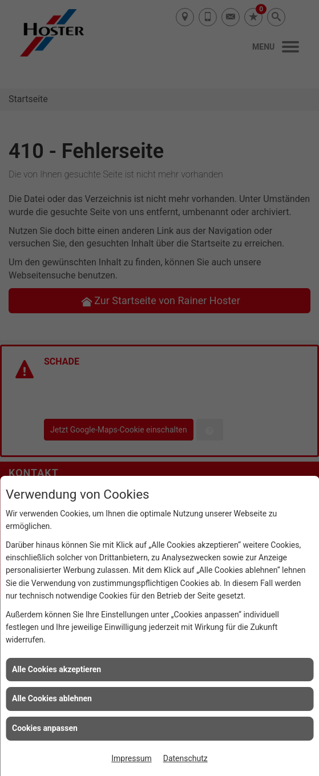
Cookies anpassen (45, 728)
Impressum (131, 758)
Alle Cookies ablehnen (52, 698)
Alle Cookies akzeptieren (56, 669)
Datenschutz (185, 758)
